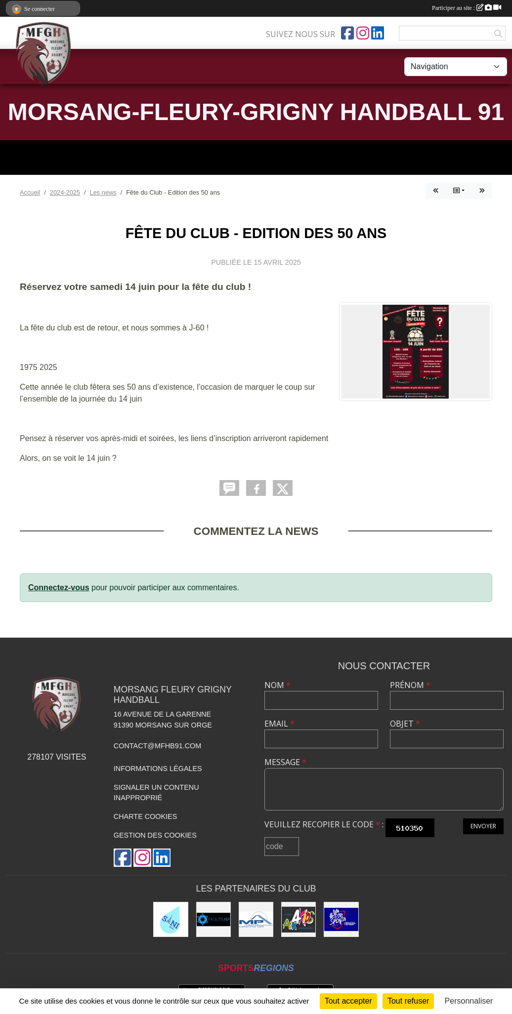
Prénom (410, 685)
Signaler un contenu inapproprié (156, 792)
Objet (405, 723)
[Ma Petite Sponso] (341, 919)
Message (285, 762)
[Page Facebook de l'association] (347, 33)
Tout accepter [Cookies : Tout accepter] (348, 1001)
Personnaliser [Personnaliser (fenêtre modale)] (469, 1001)
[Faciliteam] (213, 919)
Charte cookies (145, 816)
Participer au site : (466, 7)
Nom (277, 685)
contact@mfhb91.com (157, 746)
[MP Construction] (256, 919)
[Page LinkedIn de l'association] (377, 33)
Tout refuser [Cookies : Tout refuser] (408, 1001)
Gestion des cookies (155, 835)
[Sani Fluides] (170, 919)
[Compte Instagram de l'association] (362, 33)
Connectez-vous (58, 587)
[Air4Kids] (298, 919)
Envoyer (483, 826)
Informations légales (158, 768)
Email (279, 723)
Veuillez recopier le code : (324, 824)
